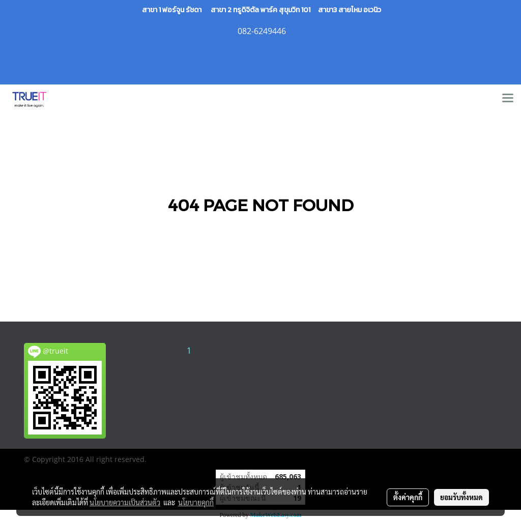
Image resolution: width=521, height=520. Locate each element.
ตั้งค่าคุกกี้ (407, 497)
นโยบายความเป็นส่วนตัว (125, 502)
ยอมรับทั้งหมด (461, 497)
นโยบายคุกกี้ (196, 502)
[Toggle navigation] (508, 99)
